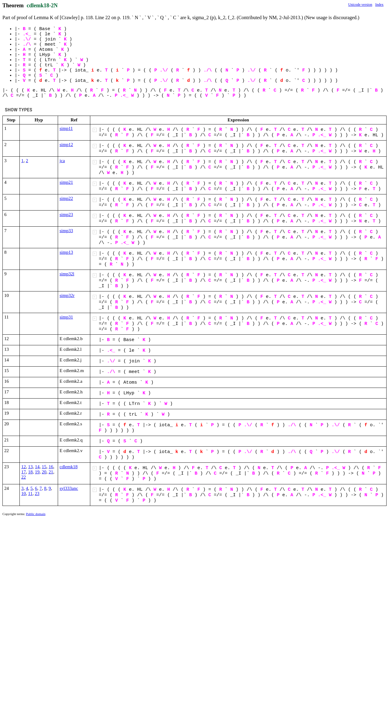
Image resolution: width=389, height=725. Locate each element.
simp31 (66, 317)
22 (23, 477)
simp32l (67, 273)
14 (37, 466)
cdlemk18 (68, 466)
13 (30, 466)
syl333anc (69, 488)
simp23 (66, 214)
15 (44, 466)
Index (379, 4)
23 (37, 493)
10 (23, 493)
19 (37, 471)
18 (30, 471)
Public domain (36, 514)
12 (23, 466)
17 (23, 471)
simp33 (66, 230)
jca (62, 160)
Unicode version (360, 4)
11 (30, 493)
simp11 (66, 128)
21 (51, 471)
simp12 (66, 144)
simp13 (66, 252)
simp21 (66, 182)
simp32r (67, 295)
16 (51, 466)
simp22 (66, 198)
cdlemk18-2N (42, 5)
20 (44, 471)
